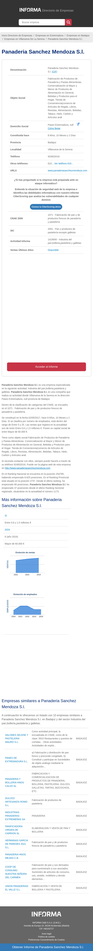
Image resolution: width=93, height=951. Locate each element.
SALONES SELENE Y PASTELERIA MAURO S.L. (16, 738)
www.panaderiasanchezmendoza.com (67, 170)
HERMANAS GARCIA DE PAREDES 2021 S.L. (16, 844)
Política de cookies (46, 937)
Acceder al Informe (46, 366)
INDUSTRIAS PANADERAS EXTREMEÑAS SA (15, 816)
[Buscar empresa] (42, 22)
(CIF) (54, 71)
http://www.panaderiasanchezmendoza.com (27, 468)
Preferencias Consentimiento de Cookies (46, 940)
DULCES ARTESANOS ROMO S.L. (16, 802)
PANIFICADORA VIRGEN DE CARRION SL (13, 830)
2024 (7, 529)
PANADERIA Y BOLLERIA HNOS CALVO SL (14, 782)
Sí (6, 515)
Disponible (53, 250)
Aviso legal (46, 934)
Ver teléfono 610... (63, 163)
